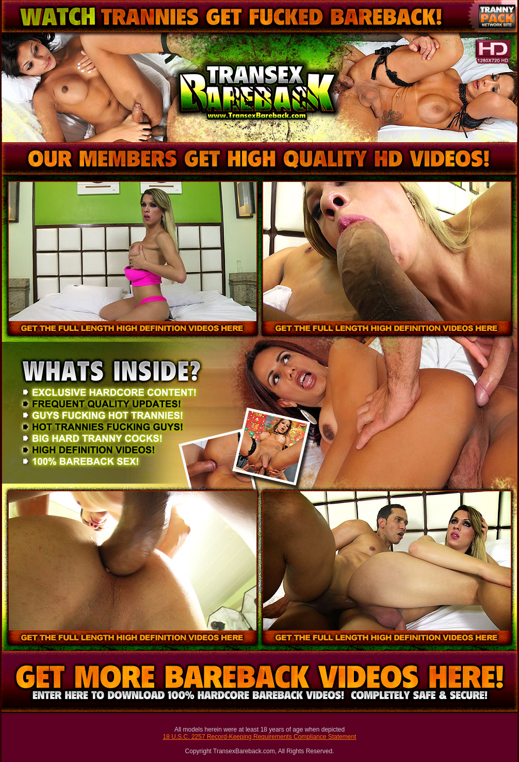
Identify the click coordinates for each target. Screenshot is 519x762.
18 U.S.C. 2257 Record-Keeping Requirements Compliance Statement (259, 736)
